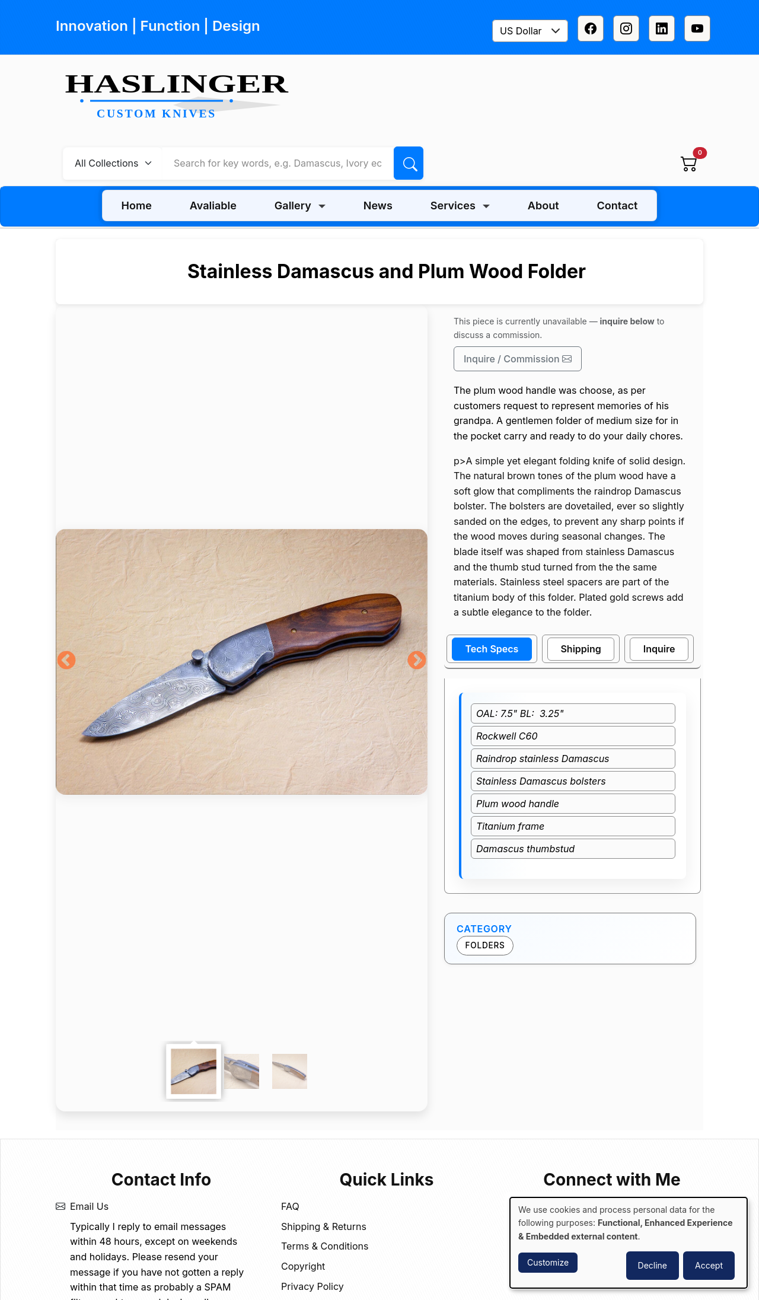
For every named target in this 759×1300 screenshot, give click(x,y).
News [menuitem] (378, 205)
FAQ (290, 1206)
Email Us (89, 1206)
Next (417, 661)
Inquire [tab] (659, 649)
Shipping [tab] (580, 649)
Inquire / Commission (518, 359)
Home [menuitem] (137, 205)
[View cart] (689, 163)
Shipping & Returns (323, 1226)
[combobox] (530, 31)
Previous (66, 661)
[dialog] (628, 1242)
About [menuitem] (543, 205)
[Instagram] (626, 28)
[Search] (408, 163)
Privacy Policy (312, 1286)
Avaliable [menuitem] (213, 205)
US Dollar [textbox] (521, 31)
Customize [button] (548, 1262)
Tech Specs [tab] (492, 649)
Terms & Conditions (324, 1246)
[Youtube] (697, 28)
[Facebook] (591, 28)
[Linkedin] (662, 28)
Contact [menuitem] (617, 205)
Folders (485, 945)
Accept (709, 1265)
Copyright (303, 1266)
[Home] (181, 97)
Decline (652, 1265)
